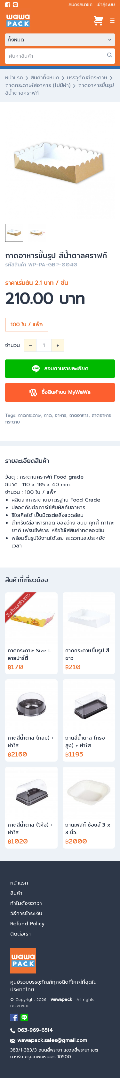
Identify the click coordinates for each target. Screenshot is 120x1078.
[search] (60, 56)
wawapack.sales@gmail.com (48, 1040)
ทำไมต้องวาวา (26, 903)
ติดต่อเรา (20, 934)
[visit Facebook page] (7, 4)
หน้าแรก (14, 78)
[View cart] (98, 20)
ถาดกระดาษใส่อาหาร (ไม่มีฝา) (37, 85)
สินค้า (16, 893)
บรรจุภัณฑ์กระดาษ (87, 78)
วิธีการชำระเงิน (26, 913)
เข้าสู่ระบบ (106, 4)
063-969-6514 (31, 1030)
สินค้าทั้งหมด (45, 78)
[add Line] (24, 1017)
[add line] (15, 4)
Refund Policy (27, 924)
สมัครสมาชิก (80, 4)
